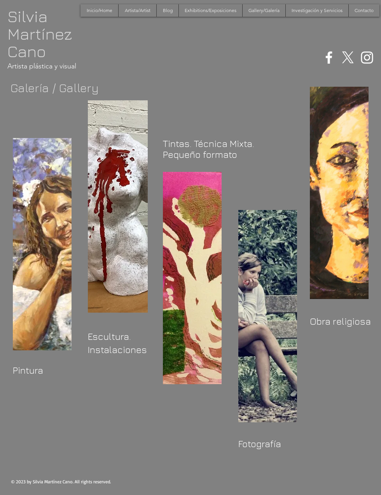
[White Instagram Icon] (367, 57)
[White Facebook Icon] (329, 57)
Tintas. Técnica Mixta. (208, 143)
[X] (348, 57)
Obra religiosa (340, 321)
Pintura (28, 370)
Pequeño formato (200, 154)
